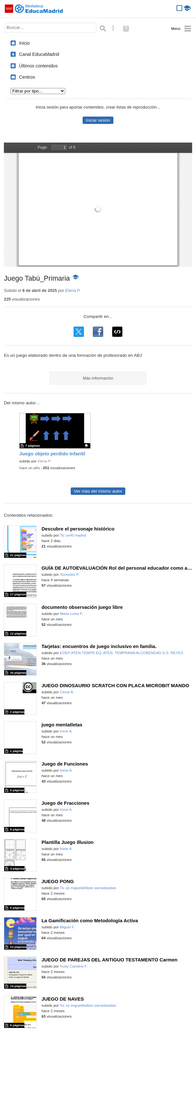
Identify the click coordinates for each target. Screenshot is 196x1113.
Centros (27, 77)
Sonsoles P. (69, 574)
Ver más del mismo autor (98, 491)
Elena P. (72, 290)
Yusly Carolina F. (73, 966)
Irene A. (66, 731)
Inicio (24, 43)
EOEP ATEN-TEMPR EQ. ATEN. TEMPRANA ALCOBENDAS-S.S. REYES (121, 653)
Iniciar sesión (98, 120)
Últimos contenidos (38, 65)
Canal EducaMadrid (39, 54)
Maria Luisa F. (71, 614)
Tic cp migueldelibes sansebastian (88, 888)
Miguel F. (67, 927)
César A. (67, 692)
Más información (98, 378)
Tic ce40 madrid (73, 535)
